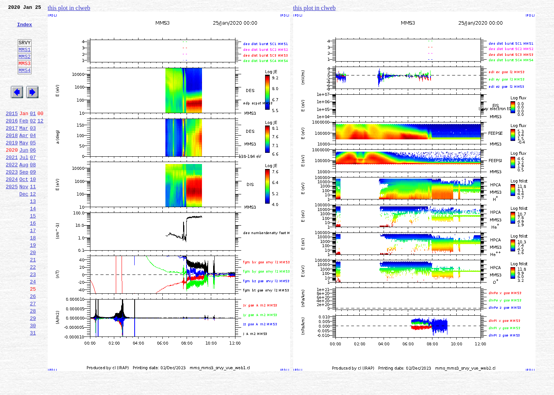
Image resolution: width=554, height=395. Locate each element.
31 (33, 385)
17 (33, 267)
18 (33, 275)
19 (33, 284)
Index (24, 28)
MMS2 (24, 66)
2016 (12, 140)
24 (33, 326)
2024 (12, 207)
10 (33, 207)
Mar (23, 148)
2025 (12, 216)
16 (33, 258)
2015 (12, 131)
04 (33, 157)
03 (33, 148)
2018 (12, 157)
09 (33, 199)
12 (40, 140)
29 (33, 368)
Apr (23, 157)
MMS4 (24, 82)
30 (33, 377)
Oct (23, 207)
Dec (23, 224)
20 (33, 292)
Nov (23, 216)
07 (33, 182)
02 (33, 140)
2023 (12, 199)
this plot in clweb (69, 8)
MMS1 (24, 58)
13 (33, 233)
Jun (23, 174)
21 (33, 301)
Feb (23, 140)
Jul (23, 182)
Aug (23, 190)
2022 (12, 190)
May (23, 165)
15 (33, 250)
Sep (23, 199)
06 (33, 174)
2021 (12, 182)
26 (33, 343)
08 (33, 190)
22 (33, 309)
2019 (12, 165)
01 (33, 131)
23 (33, 318)
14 (33, 241)
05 (33, 165)
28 (33, 360)
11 (33, 216)
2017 (12, 148)
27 (33, 351)
